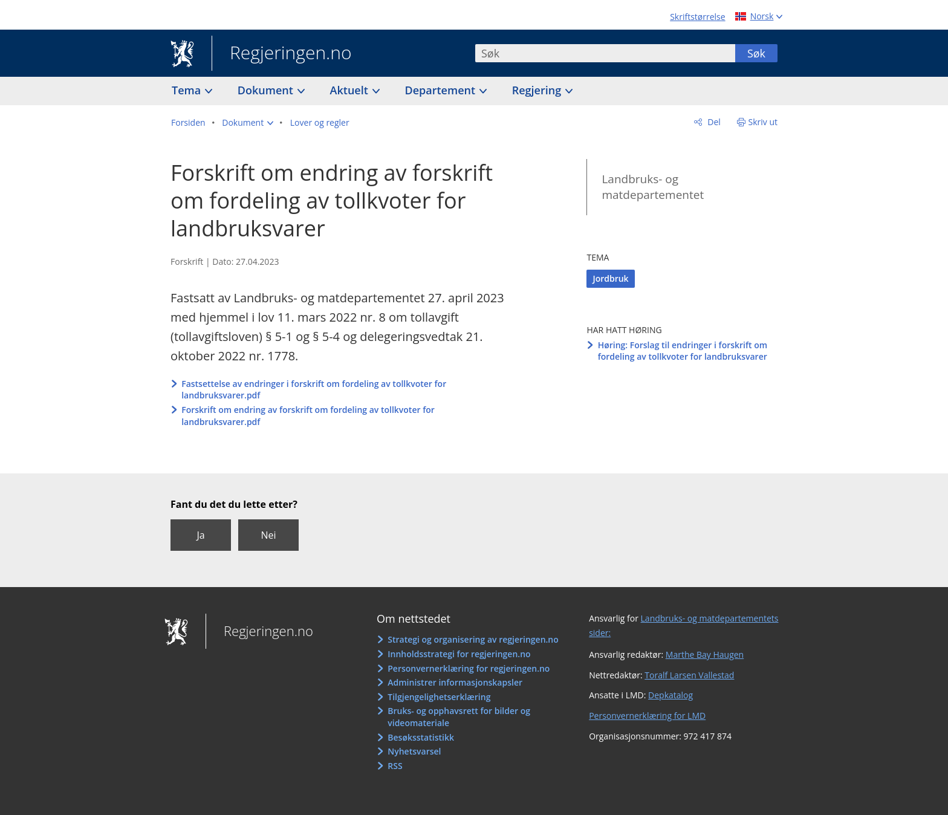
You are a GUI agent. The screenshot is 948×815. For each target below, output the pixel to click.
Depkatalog (670, 695)
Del (713, 122)
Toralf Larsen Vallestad (689, 675)
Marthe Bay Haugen (705, 654)
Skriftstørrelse (697, 16)
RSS (395, 765)
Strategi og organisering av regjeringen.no (473, 639)
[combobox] (605, 53)
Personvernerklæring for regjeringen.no (469, 668)
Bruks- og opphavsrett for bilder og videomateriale (459, 717)
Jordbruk (610, 278)
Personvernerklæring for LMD (647, 715)
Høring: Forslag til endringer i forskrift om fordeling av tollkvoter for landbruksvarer (683, 351)
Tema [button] (188, 90)
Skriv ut (763, 122)
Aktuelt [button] (350, 90)
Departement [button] (441, 90)
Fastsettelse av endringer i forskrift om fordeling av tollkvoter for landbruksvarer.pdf (313, 389)
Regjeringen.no (282, 54)
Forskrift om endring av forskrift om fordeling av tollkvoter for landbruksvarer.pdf (308, 415)
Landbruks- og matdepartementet (653, 187)
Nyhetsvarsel (414, 751)
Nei (268, 535)
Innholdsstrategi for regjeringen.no (459, 654)
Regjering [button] (538, 90)
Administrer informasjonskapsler (455, 682)
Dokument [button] (267, 90)
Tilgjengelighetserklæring (439, 697)
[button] (247, 123)
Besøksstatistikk (421, 737)
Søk (756, 53)
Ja (200, 535)
